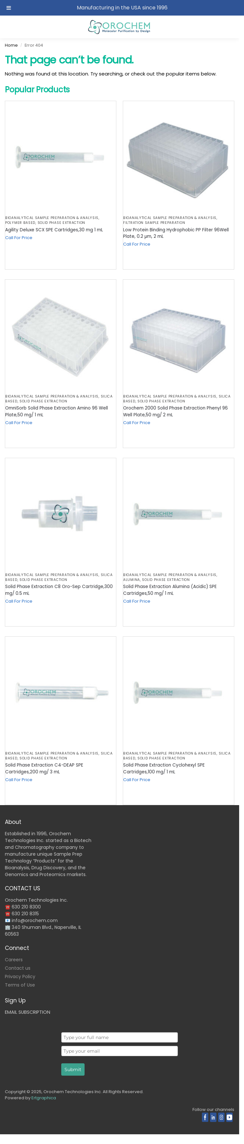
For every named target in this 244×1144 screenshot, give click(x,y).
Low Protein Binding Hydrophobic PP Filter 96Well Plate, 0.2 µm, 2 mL (176, 233)
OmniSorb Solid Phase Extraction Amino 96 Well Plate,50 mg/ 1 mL (56, 411)
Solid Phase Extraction (61, 222)
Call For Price (18, 238)
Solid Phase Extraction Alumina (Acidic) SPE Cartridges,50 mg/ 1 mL (170, 590)
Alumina (131, 579)
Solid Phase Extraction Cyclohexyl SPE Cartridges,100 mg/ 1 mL (164, 768)
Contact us (17, 968)
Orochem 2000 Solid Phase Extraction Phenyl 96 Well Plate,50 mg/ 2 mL (175, 411)
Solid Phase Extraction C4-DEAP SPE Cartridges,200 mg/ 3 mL (44, 768)
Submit (72, 1069)
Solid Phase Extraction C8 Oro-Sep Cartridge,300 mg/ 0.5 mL (59, 590)
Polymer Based (20, 222)
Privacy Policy (20, 976)
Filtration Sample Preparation (154, 222)
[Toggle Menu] (8, 8)
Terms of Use (20, 985)
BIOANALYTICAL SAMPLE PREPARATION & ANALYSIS (52, 217)
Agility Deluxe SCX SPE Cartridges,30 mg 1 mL (54, 230)
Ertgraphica (43, 1098)
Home (11, 45)
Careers (14, 959)
